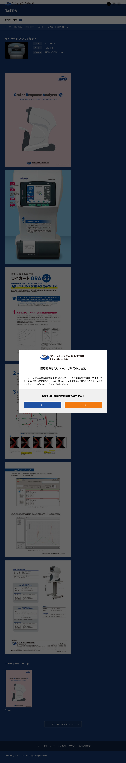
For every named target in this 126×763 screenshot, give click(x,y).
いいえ (83, 404)
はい (42, 404)
